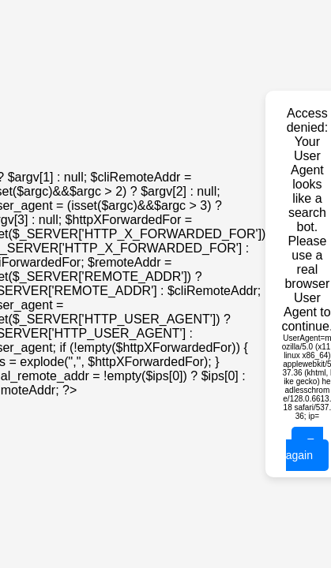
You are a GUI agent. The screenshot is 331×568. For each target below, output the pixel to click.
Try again (304, 449)
